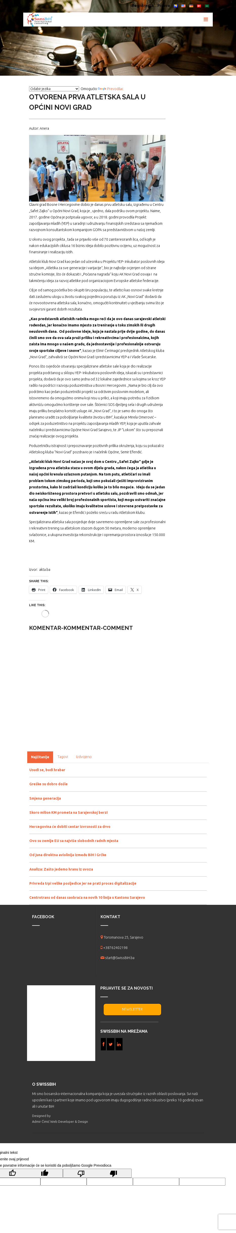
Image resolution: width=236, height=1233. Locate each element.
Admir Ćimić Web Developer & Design (60, 1121)
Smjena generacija (45, 798)
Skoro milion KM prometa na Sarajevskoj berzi (68, 812)
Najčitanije (40, 757)
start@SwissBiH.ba (119, 958)
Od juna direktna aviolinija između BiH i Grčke (67, 855)
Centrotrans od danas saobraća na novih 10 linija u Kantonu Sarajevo (87, 897)
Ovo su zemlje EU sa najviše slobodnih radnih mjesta (73, 841)
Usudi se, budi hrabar (47, 770)
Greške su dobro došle (48, 784)
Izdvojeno (84, 757)
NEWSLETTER (132, 1009)
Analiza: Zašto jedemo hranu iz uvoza (61, 869)
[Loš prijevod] (97, 1173)
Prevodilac (111, 89)
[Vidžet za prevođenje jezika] (54, 88)
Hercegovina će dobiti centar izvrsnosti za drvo (69, 827)
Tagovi (63, 757)
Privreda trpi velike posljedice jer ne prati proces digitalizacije (82, 883)
